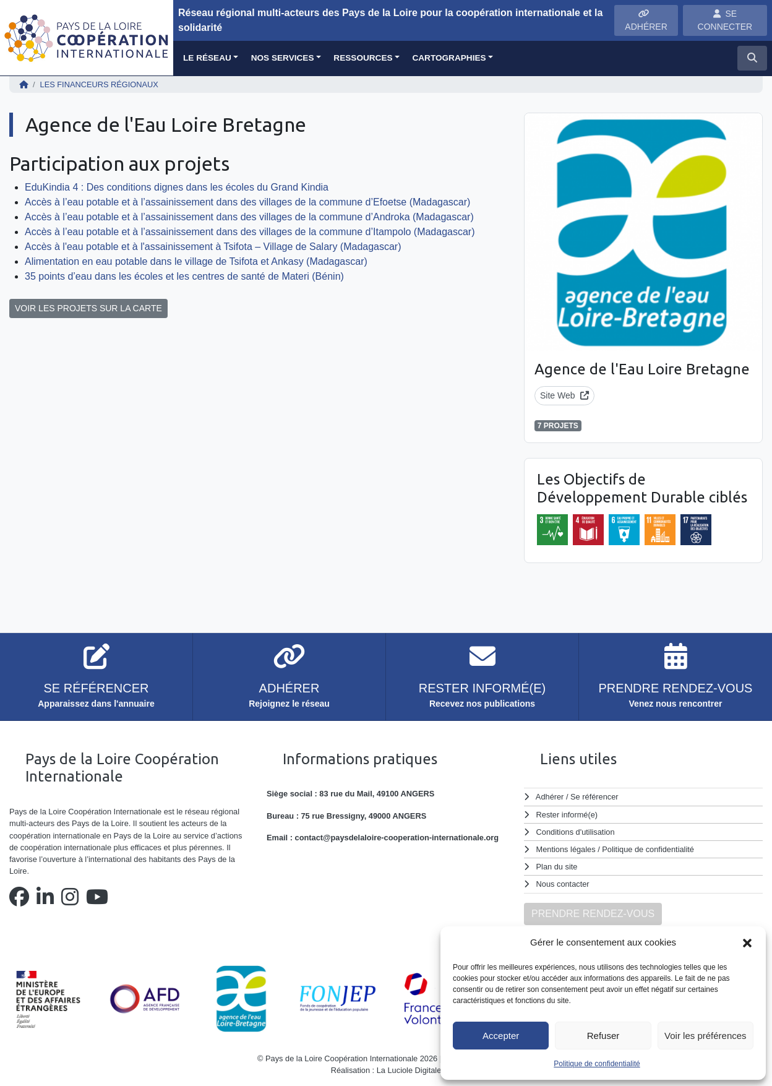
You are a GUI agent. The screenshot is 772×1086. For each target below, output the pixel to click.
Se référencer (594, 796)
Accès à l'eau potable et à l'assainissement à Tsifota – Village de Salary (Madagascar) (213, 246)
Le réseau (207, 57)
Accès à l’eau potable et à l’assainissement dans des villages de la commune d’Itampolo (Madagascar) (250, 231)
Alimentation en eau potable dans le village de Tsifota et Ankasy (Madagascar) (196, 261)
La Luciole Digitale (409, 1070)
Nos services (282, 57)
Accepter (500, 1035)
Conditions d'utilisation (575, 832)
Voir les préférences (705, 1035)
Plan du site (557, 866)
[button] (747, 942)
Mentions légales (566, 849)
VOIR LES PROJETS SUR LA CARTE (88, 308)
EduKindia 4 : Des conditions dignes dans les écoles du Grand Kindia (176, 187)
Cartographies (449, 57)
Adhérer (550, 796)
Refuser (603, 1035)
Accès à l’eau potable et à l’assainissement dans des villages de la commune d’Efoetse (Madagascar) (247, 202)
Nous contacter (563, 884)
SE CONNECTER (725, 20)
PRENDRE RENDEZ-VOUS (592, 913)
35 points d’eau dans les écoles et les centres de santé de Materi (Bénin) (184, 276)
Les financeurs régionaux (99, 84)
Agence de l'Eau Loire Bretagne (642, 369)
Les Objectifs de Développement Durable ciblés (642, 488)
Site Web (564, 395)
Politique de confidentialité (597, 1063)
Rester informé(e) (567, 814)
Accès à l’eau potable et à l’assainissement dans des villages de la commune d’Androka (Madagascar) (249, 217)
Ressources (362, 57)
